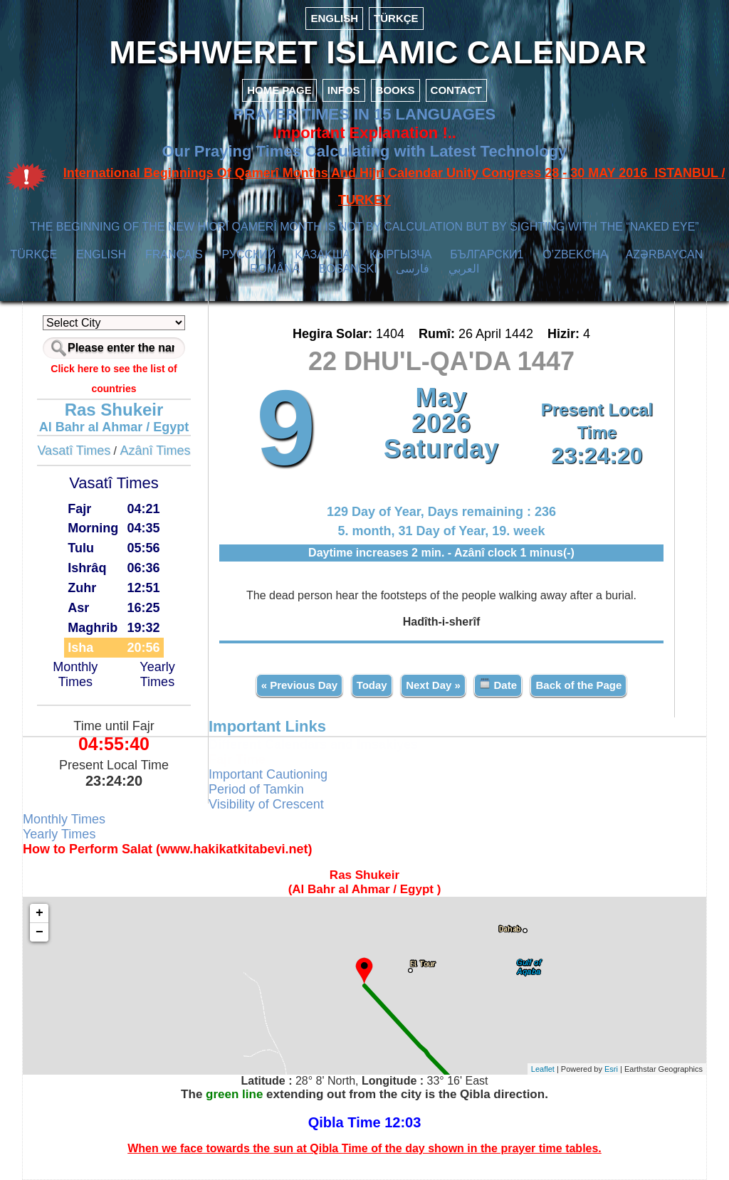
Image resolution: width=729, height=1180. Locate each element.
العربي (464, 269)
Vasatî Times (73, 450)
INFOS (343, 90)
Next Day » (433, 685)
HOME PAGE (279, 90)
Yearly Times (157, 674)
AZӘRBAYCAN (664, 254)
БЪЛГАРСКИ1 (486, 254)
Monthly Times (75, 674)
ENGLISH (334, 18)
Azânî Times (155, 450)
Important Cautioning (268, 774)
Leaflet (543, 1069)
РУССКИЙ (248, 254)
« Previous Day (299, 685)
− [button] (39, 932)
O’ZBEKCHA (574, 254)
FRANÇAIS (174, 254)
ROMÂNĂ (275, 269)
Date (498, 684)
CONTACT (456, 90)
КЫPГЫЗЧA (400, 254)
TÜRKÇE (396, 18)
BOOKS (395, 90)
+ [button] (39, 913)
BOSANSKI (348, 269)
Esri (611, 1069)
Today (372, 685)
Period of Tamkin (256, 789)
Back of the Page (578, 685)
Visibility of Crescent (266, 804)
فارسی (412, 269)
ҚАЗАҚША (322, 254)
